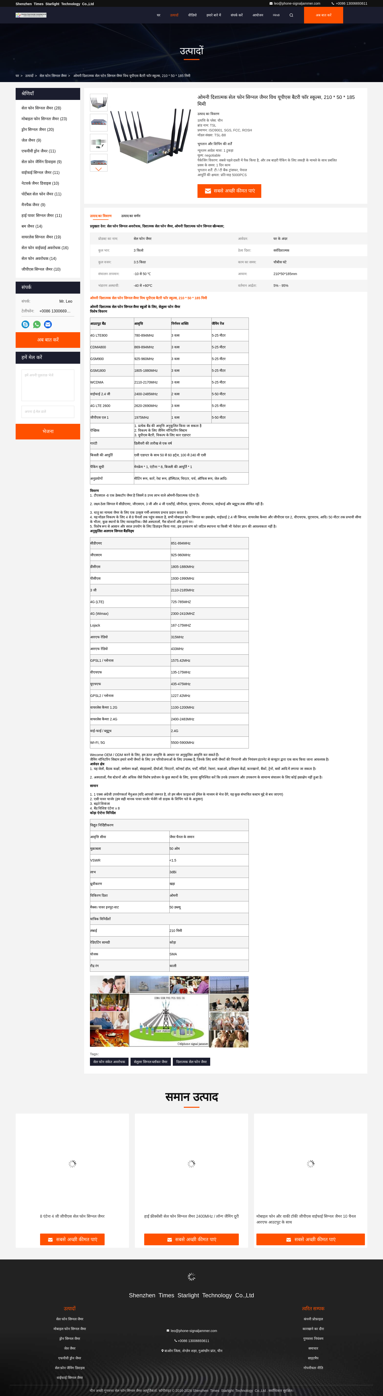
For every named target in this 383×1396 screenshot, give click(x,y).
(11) (39, 151)
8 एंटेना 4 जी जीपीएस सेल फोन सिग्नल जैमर (72, 1216)
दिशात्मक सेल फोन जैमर (191, 1062)
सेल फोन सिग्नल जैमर (53, 76)
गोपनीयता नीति (313, 1368)
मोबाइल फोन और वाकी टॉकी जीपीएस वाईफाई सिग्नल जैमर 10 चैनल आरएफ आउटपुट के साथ (306, 1219)
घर (158, 15)
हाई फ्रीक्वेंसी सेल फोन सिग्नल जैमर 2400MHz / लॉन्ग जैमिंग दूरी (191, 1216)
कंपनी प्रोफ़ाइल (313, 1319)
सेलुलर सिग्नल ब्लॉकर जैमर (151, 1062)
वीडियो (192, 15)
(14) (32, 226)
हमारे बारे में (214, 15)
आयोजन (257, 15)
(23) (44, 119)
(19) (41, 237)
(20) (38, 130)
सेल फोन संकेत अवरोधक (109, 1062)
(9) (31, 140)
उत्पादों (174, 15)
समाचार (313, 1348)
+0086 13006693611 (349, 3)
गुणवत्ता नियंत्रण (313, 1339)
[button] (98, 169)
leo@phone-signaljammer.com (295, 3)
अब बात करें (323, 15)
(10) (40, 183)
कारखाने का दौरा (313, 1329)
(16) (45, 248)
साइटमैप (313, 1358)
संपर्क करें (237, 15)
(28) (41, 108)
